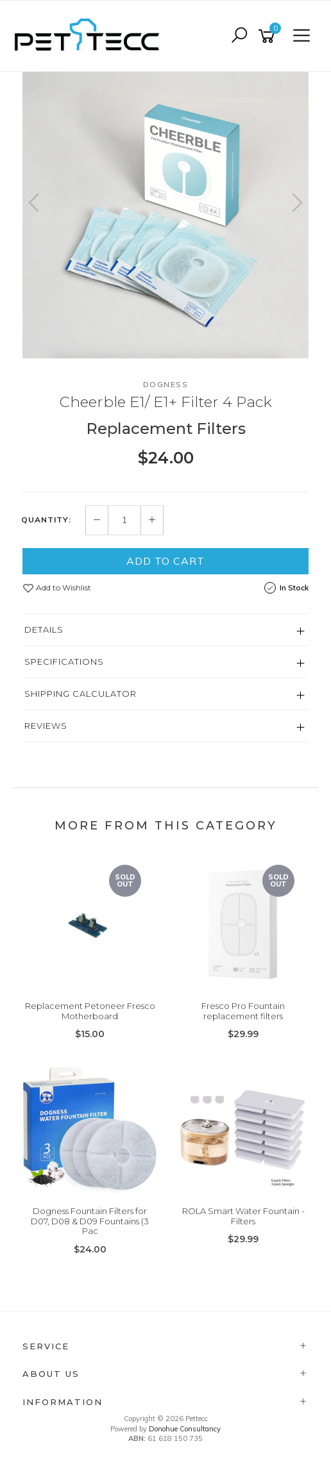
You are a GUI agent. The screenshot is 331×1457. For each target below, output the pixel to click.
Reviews (45, 725)
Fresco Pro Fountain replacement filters (243, 1011)
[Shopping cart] (269, 36)
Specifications (64, 661)
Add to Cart (165, 560)
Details (44, 629)
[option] (165, 215)
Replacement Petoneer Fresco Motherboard (90, 1011)
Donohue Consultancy (185, 1428)
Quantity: (46, 520)
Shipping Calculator (80, 693)
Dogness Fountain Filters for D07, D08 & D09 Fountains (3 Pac (90, 1221)
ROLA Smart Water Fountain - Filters (243, 1216)
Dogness (166, 384)
